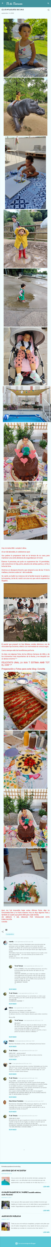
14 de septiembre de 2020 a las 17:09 (23, 1008)
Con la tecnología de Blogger (25, 1243)
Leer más (46, 1187)
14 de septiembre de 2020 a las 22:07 (27, 1050)
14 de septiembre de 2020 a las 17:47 (33, 1020)
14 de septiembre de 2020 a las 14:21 (33, 966)
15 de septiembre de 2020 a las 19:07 (34, 1101)
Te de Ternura (19, 966)
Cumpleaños (10, 934)
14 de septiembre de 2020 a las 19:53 (24, 1041)
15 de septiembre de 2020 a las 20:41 (27, 1115)
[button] (48, 10)
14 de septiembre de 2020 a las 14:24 (27, 993)
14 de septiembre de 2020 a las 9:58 (23, 941)
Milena (11, 1008)
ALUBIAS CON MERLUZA (11, 1216)
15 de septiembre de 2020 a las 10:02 (22, 1063)
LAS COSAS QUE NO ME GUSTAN (13, 1171)
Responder (12, 989)
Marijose (11, 1041)
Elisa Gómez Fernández (16, 1101)
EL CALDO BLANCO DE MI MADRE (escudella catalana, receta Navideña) (21, 1193)
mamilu (11, 941)
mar (10, 1063)
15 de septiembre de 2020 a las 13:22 (27, 1078)
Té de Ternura (14, 3)
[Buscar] (48, 4)
